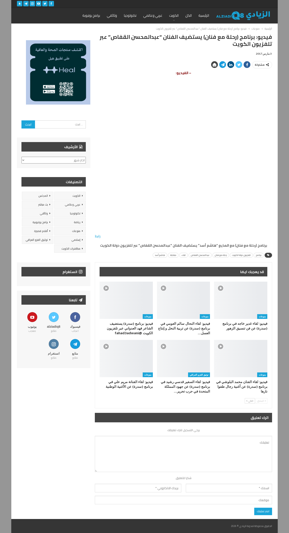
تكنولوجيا (130, 15)
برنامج (258, 255)
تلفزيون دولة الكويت (241, 255)
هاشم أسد (160, 255)
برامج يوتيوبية (40, 222)
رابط (97, 236)
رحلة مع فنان (221, 255)
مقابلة (173, 255)
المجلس (43, 195)
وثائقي (112, 15)
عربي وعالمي (152, 15)
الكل (188, 15)
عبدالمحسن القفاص (200, 255)
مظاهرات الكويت (70, 248)
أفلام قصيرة (41, 231)
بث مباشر (43, 204)
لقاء (184, 255)
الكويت (174, 15)
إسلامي (75, 239)
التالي (249, 401)
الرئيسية (203, 15)
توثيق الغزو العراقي (199, 374)
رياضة (77, 222)
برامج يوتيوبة (91, 15)
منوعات (262, 316)
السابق (261, 401)
